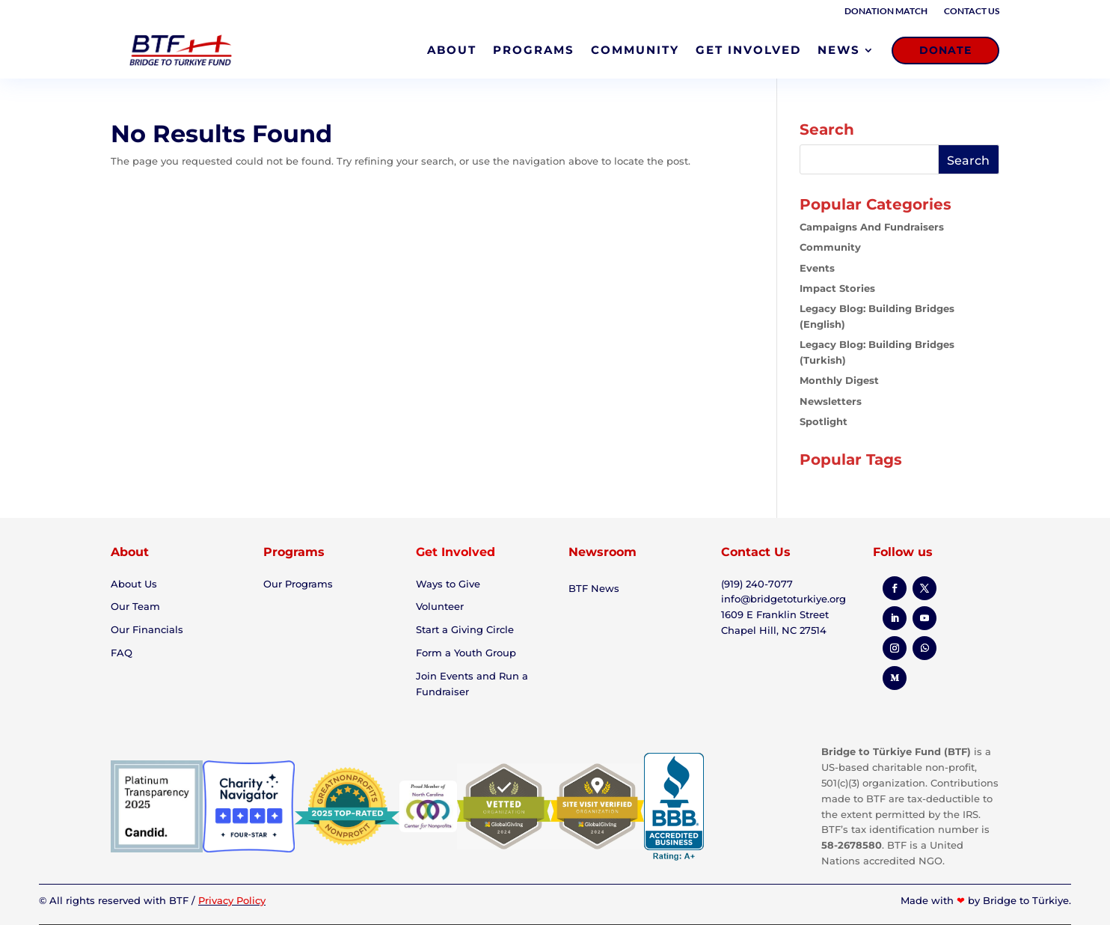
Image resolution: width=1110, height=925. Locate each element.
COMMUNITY (635, 50)
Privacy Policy (232, 900)
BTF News (593, 588)
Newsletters (831, 401)
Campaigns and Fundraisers (872, 227)
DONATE (945, 50)
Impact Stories (837, 288)
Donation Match (885, 11)
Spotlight (823, 421)
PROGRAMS (533, 50)
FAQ (121, 653)
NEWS (839, 50)
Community (830, 247)
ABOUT (451, 50)
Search (968, 160)
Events (817, 268)
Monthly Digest (839, 380)
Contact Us (971, 11)
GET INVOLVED (748, 50)
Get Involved (455, 552)
